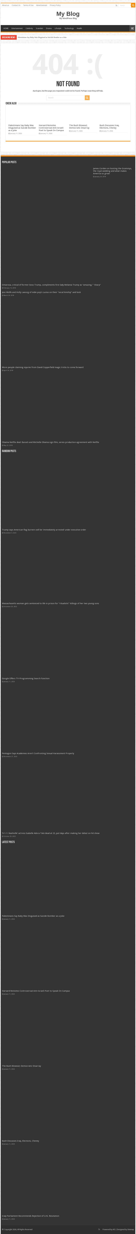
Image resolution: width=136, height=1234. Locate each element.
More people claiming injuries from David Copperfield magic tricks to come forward (42, 367)
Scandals (39, 28)
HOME (6, 28)
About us (5, 5)
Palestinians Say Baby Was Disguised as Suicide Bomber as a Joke (42, 37)
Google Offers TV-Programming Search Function (25, 678)
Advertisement (41, 5)
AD (114, 1229)
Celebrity (29, 28)
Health (79, 28)
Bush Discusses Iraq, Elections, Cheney (109, 126)
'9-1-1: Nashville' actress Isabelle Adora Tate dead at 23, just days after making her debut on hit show (50, 833)
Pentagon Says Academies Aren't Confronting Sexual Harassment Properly (38, 753)
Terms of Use (28, 5)
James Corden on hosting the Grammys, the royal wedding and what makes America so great (112, 171)
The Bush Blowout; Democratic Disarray (79, 126)
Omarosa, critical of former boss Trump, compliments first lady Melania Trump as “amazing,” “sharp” (51, 285)
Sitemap (130, 1229)
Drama (49, 28)
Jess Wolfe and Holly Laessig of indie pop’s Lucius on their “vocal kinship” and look (41, 292)
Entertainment (17, 28)
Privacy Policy (55, 5)
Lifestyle (58, 28)
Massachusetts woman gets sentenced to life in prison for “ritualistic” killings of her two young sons (50, 603)
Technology (69, 28)
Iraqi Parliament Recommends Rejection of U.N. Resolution (30, 1216)
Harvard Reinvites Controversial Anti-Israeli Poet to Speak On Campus (51, 128)
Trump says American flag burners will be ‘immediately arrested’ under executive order (44, 529)
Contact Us (16, 5)
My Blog (68, 13)
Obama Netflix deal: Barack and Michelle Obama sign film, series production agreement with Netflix (50, 442)
